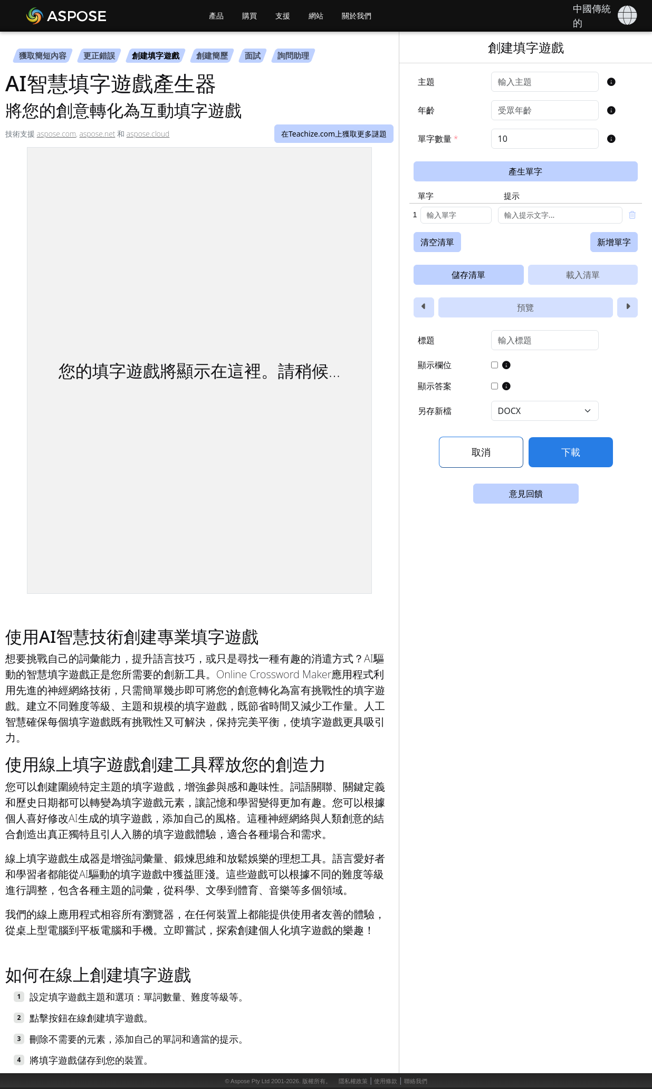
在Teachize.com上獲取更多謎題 (334, 134)
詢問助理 (293, 55)
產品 (216, 16)
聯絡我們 (415, 1081)
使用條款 (385, 1081)
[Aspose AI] (96, 16)
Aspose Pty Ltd (250, 1081)
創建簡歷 (212, 55)
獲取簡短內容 (42, 55)
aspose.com (56, 134)
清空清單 (437, 242)
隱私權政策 (353, 1081)
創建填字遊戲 (155, 55)
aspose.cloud (148, 134)
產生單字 (525, 171)
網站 (316, 16)
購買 (249, 16)
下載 (570, 452)
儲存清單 (468, 275)
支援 (282, 16)
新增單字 (614, 242)
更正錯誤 (99, 55)
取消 (481, 452)
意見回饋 (526, 493)
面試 (253, 55)
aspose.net (98, 134)
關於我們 (356, 16)
